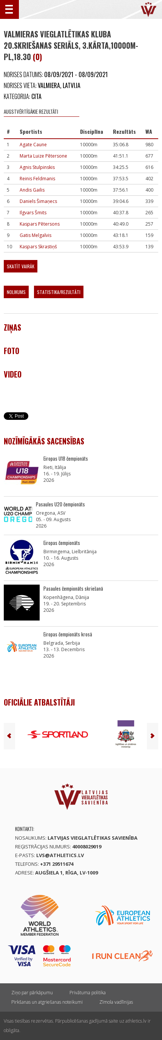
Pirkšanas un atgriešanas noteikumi (47, 1002)
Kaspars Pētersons (40, 224)
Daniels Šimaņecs (38, 201)
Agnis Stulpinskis (37, 167)
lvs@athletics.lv (60, 855)
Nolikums (16, 292)
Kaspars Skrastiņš (38, 246)
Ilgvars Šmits (33, 212)
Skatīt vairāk (20, 266)
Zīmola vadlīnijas (116, 1002)
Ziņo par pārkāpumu (32, 992)
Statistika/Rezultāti (58, 292)
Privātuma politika (87, 992)
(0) (37, 56)
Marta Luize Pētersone (43, 156)
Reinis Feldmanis (37, 178)
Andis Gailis (32, 190)
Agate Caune (33, 144)
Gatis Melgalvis (35, 235)
